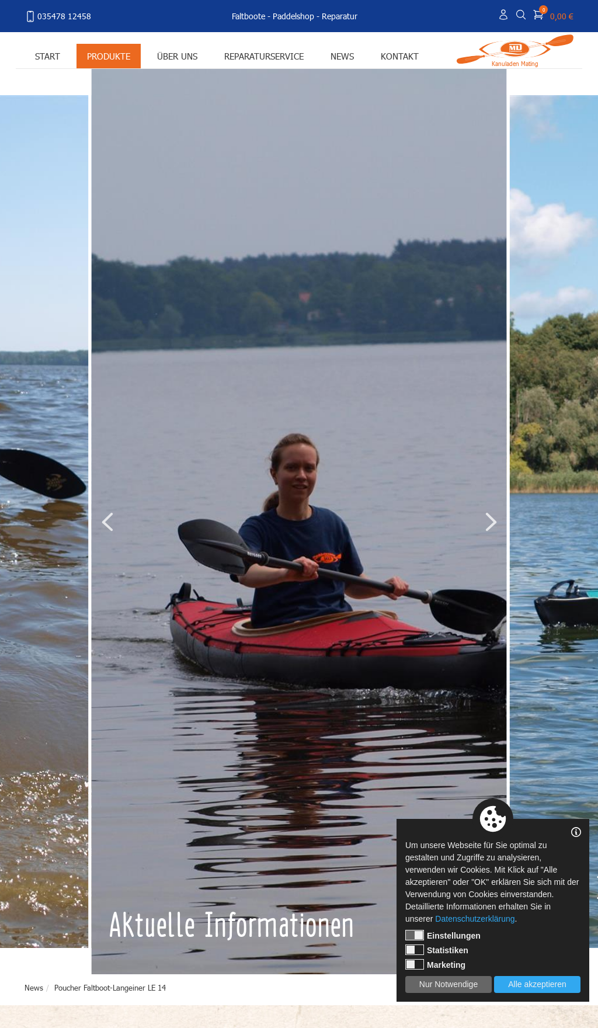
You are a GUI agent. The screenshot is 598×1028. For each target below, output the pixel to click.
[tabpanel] (299, 521)
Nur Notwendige (448, 984)
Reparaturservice (264, 55)
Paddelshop (293, 16)
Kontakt (400, 55)
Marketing (435, 964)
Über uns (177, 55)
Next (490, 521)
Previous (107, 521)
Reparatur (339, 16)
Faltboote (248, 16)
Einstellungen (443, 935)
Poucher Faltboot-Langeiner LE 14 (110, 987)
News (342, 55)
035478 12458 (58, 16)
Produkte (108, 55)
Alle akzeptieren (537, 984)
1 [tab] (393, 954)
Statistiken (436, 949)
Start (47, 55)
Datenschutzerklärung (474, 918)
